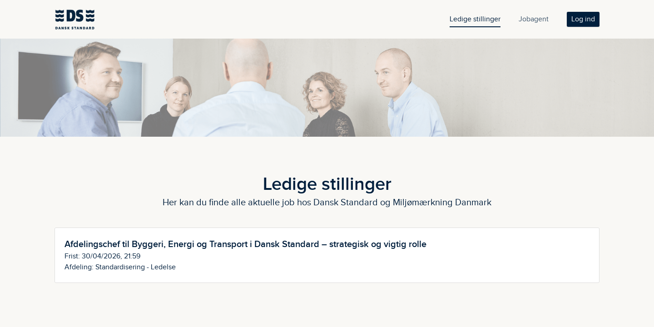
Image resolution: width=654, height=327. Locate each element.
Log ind (583, 19)
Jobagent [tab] (534, 19)
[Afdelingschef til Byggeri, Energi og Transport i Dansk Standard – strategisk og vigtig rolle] (327, 255)
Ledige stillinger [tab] (475, 19)
